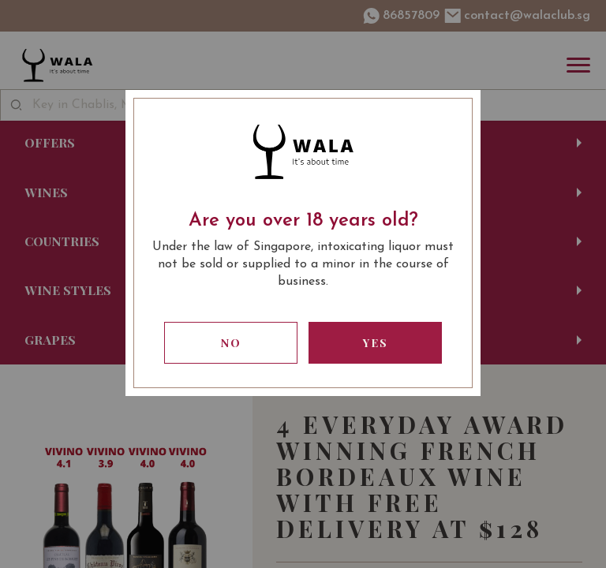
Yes (375, 342)
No (231, 342)
